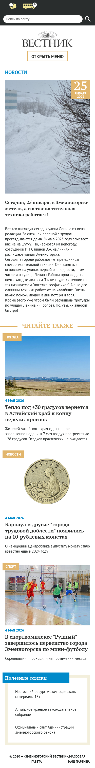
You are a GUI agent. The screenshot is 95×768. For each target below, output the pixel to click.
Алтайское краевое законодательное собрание (46, 712)
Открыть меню (47, 56)
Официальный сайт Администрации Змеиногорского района (44, 730)
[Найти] (88, 19)
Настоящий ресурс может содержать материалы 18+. (45, 694)
